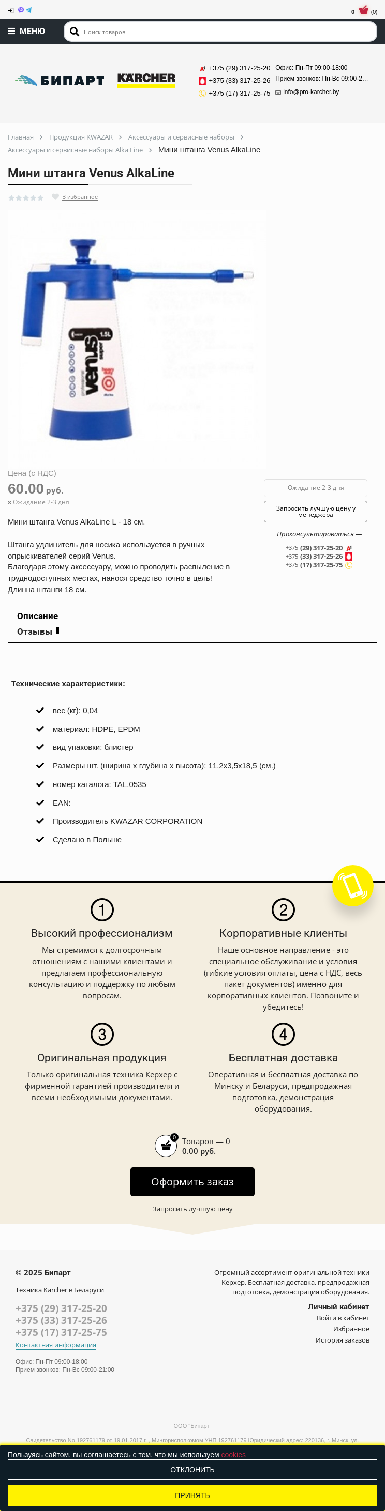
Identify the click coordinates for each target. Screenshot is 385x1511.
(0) (364, 12)
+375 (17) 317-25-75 (61, 1332)
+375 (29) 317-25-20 (61, 1308)
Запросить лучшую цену (193, 1208)
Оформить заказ (192, 1182)
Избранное (351, 1328)
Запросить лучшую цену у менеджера (316, 511)
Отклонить (192, 1470)
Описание (37, 616)
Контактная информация (56, 1345)
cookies (233, 1455)
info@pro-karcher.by (307, 92)
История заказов (342, 1340)
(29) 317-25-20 (319, 548)
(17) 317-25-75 (319, 565)
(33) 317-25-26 (319, 556)
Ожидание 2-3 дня (316, 487)
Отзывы (38, 631)
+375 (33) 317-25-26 (61, 1320)
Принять (192, 1495)
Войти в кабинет (343, 1317)
